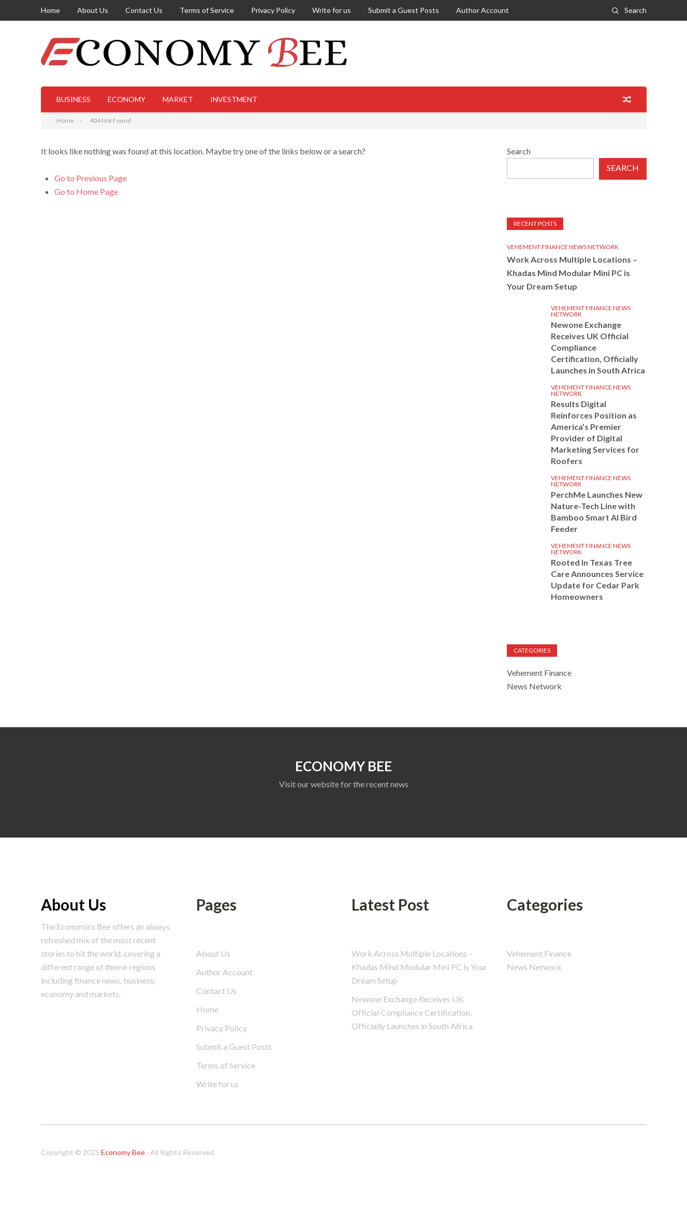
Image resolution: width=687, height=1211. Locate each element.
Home (50, 10)
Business (73, 99)
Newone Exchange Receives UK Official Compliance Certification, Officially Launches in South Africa (598, 347)
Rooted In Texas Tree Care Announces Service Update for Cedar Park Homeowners (597, 579)
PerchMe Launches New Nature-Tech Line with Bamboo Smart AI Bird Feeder (596, 511)
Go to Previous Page (90, 178)
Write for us (331, 10)
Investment (233, 99)
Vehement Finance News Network (563, 247)
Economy (126, 99)
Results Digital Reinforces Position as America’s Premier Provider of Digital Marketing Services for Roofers (595, 432)
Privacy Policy (273, 10)
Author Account (482, 10)
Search (635, 10)
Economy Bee (123, 1152)
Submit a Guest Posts (403, 10)
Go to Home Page (86, 191)
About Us (92, 10)
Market (178, 99)
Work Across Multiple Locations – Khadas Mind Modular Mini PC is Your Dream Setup (572, 272)
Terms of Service (207, 10)
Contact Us (144, 10)
